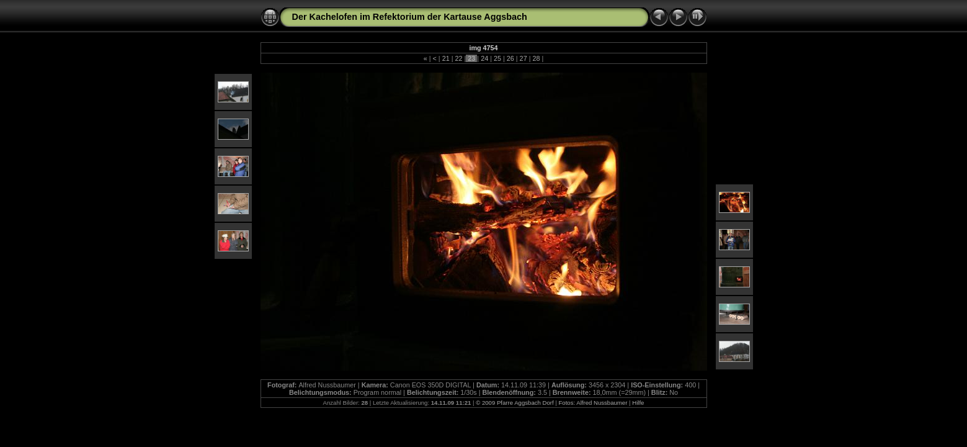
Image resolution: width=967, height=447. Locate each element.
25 (497, 58)
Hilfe (638, 402)
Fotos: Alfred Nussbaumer (592, 402)
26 (510, 58)
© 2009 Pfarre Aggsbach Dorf (514, 402)
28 (535, 58)
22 (458, 58)
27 (523, 58)
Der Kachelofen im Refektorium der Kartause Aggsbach (409, 17)
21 (446, 58)
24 (484, 58)
